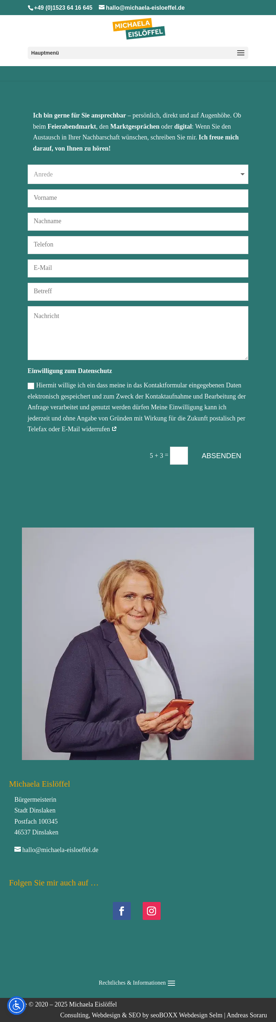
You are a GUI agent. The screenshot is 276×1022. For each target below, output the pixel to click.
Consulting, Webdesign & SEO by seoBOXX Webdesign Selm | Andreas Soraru (163, 1015)
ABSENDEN (221, 456)
